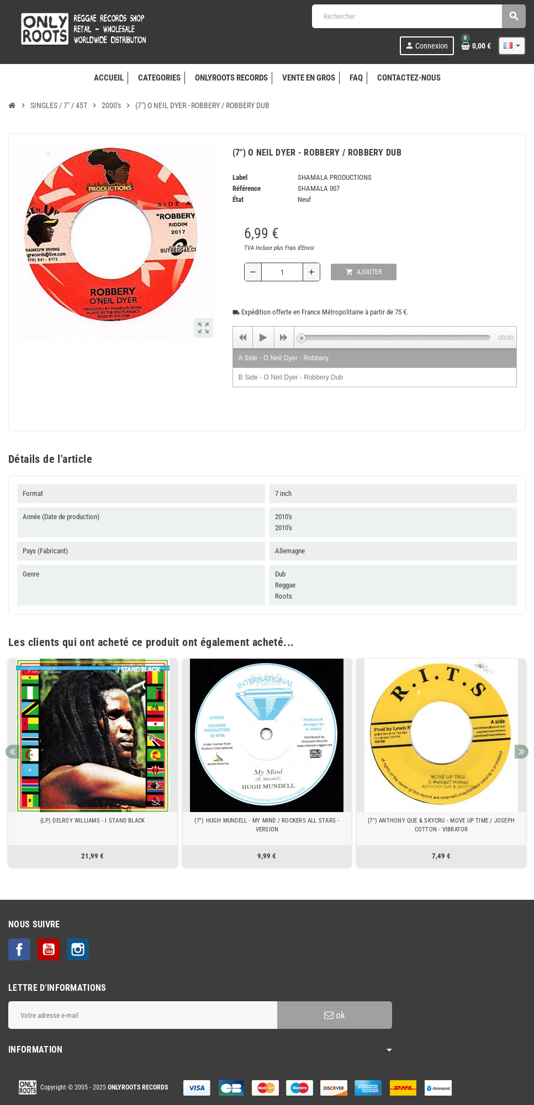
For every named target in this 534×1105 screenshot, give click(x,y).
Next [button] (521, 752)
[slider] (396, 337)
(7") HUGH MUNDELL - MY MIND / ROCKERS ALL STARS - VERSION (266, 825)
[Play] (263, 338)
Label (239, 177)
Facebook (19, 949)
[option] (93, 763)
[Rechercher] (418, 16)
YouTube (49, 949)
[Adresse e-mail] (142, 1015)
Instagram (78, 949)
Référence (246, 188)
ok (334, 1015)
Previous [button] (12, 752)
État (238, 199)
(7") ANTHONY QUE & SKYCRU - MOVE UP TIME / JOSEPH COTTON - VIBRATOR (441, 825)
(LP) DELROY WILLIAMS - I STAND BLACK (92, 820)
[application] (374, 337)
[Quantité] (282, 272)
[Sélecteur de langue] (512, 46)
